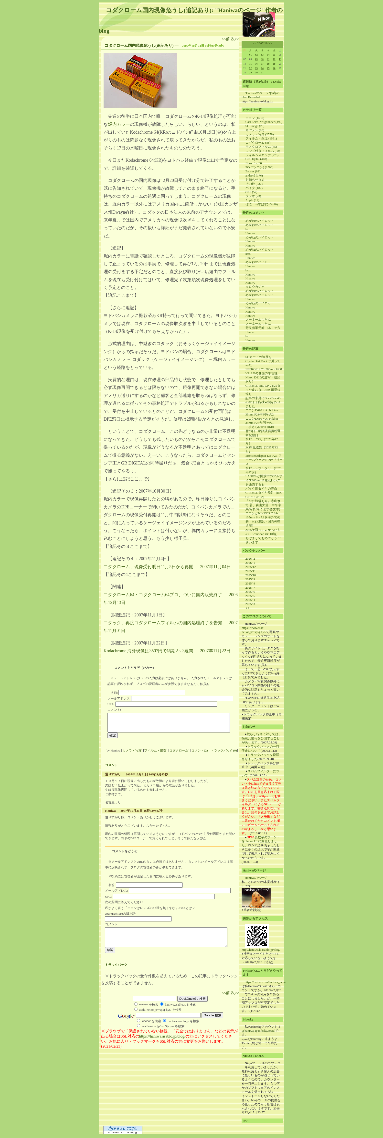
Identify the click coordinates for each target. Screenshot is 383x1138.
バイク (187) (254, 188)
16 (256, 63)
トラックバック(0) (224, 754)
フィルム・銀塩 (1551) (261, 138)
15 (250, 63)
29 (250, 72)
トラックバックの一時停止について (260, 748)
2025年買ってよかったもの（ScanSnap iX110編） (262, 532)
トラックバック (116, 972)
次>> (235, 39)
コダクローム (178, 754)
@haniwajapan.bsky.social (258, 1030)
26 (274, 68)
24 (262, 68)
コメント (111, 769)
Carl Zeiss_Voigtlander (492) (263, 122)
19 (274, 63)
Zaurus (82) (252, 171)
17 (262, 63)
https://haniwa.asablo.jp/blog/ (162, 1043)
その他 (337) (254, 184)
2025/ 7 (250, 587)
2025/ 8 (250, 583)
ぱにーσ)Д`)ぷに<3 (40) (261, 204)
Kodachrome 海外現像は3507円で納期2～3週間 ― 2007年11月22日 (167, 650)
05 (274, 54)
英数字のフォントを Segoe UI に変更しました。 (261, 841)
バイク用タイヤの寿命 (261, 488)
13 (280, 59)
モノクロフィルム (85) (261, 146)
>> (270, 43)
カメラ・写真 (131, 754)
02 (256, 54)
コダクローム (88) (258, 142)
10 (262, 59)
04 (268, 54)
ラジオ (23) (253, 196)
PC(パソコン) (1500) (259, 167)
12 (274, 59)
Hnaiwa (250, 278)
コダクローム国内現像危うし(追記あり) (139, 45)
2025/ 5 (250, 596)
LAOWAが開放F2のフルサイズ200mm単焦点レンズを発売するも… (264, 480)
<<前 (226, 39)
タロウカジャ (255, 286)
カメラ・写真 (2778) (259, 134)
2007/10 (262, 43)
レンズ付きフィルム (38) (262, 151)
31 (262, 72)
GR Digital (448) (256, 159)
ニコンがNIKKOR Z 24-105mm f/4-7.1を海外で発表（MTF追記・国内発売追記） (263, 519)
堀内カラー (119, 124)
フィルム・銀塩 (155, 754)
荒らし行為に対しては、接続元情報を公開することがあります (262, 738)
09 (256, 59)
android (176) (254, 175)
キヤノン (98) (254, 130)
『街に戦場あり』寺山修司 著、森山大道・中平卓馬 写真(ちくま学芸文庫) (263, 505)
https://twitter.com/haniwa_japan (266, 982)
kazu (248, 229)
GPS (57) (251, 192)
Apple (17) (252, 200)
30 (256, 72)
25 (268, 68)
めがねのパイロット (259, 221)
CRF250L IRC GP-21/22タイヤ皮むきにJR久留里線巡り (263, 390)
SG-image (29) (255, 126)
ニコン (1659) (254, 118)
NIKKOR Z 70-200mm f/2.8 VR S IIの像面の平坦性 (263, 371)
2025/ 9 (250, 579)
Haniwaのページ (256, 878)
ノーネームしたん (258, 319)
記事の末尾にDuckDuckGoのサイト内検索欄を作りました (263, 402)
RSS (245, 1121)
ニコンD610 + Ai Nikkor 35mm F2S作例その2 (261, 412)
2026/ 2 (250, 558)
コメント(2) (199, 754)
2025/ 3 (250, 604)
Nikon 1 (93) (253, 163)
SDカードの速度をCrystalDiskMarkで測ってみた (262, 361)
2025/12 (250, 567)
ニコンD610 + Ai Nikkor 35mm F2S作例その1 (261, 421)
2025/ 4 (250, 600)
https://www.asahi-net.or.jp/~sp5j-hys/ (254, 630)
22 (250, 68)
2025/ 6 (250, 592)
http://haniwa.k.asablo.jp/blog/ (261, 949)
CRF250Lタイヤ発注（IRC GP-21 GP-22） (264, 495)
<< (254, 43)
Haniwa (250, 233)
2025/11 (250, 571)
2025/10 (250, 575)
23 (256, 68)
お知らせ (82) (254, 179)
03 (262, 54)
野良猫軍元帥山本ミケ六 (262, 328)
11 (268, 59)
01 (250, 54)
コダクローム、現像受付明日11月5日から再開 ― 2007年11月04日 (167, 566)
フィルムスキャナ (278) (261, 155)
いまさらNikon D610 (259, 427)
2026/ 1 (250, 562)
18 (268, 63)
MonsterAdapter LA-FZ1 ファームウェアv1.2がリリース (264, 460)
